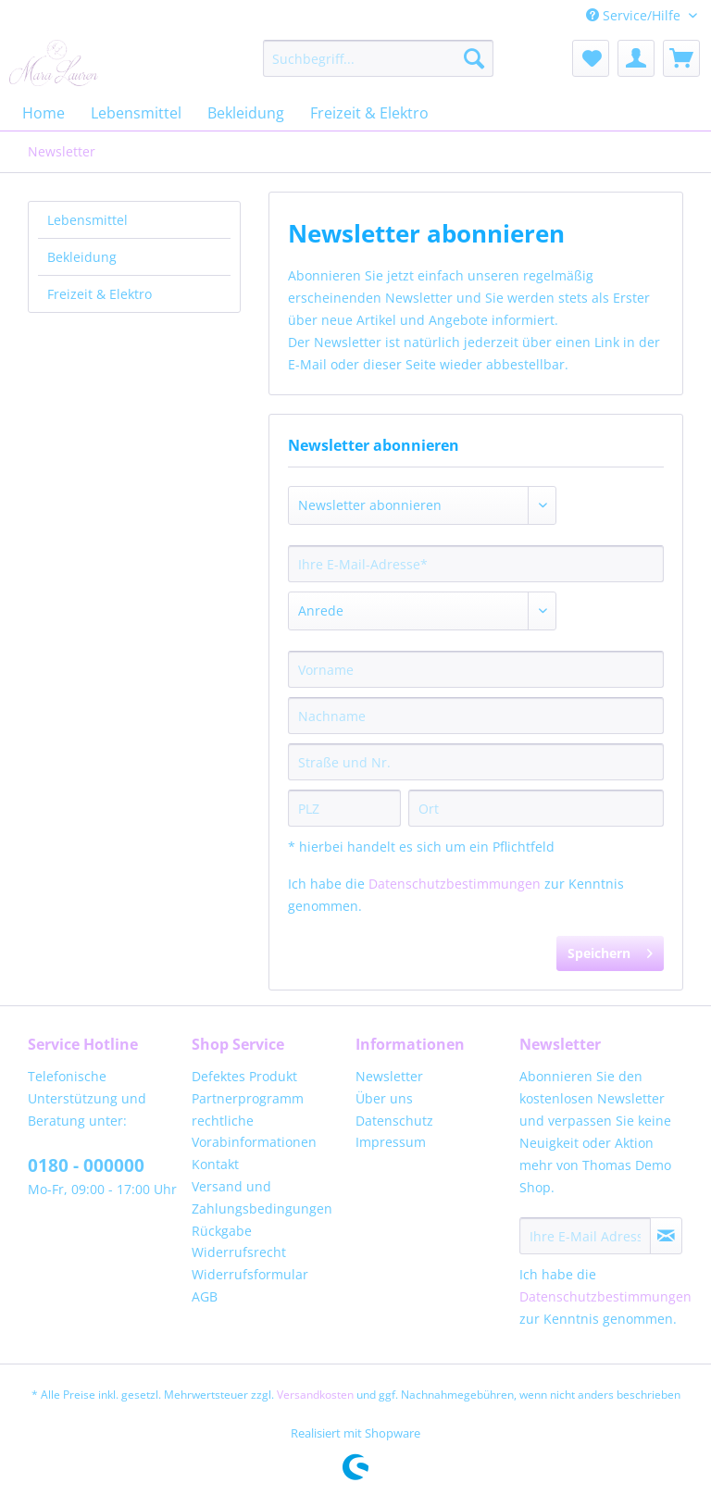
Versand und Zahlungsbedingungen (262, 1197)
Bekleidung (82, 257)
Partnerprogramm (248, 1098)
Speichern (610, 950)
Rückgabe (222, 1231)
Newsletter (389, 1076)
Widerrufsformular (250, 1274)
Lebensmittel (87, 220)
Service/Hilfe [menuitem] (635, 15)
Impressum (391, 1142)
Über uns (384, 1098)
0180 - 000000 (86, 1165)
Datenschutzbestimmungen (454, 883)
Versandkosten (315, 1394)
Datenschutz (394, 1120)
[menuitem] (378, 58)
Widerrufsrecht (239, 1252)
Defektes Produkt (244, 1076)
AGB (205, 1296)
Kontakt (215, 1164)
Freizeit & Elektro (99, 294)
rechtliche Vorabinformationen (254, 1132)
